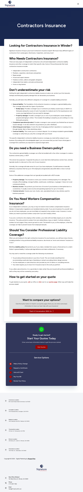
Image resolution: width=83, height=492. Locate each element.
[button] (41, 311)
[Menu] (78, 4)
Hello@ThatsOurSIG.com (15, 489)
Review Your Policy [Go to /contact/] (20, 381)
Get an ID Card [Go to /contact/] (18, 372)
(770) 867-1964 (13, 484)
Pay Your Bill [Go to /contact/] (17, 376)
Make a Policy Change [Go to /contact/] (21, 364)
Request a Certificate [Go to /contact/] (20, 368)
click (39, 282)
